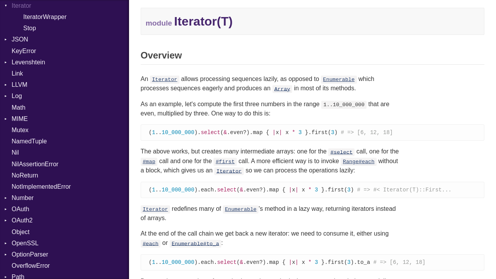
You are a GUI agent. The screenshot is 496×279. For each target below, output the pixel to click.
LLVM (20, 84)
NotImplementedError (41, 186)
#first (225, 162)
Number (23, 198)
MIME (20, 118)
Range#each (359, 162)
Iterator (164, 80)
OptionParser (30, 254)
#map (149, 162)
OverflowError (31, 265)
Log (17, 96)
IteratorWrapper (45, 17)
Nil (15, 152)
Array (282, 89)
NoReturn (25, 175)
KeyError (24, 51)
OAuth (20, 209)
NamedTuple (29, 141)
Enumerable (339, 80)
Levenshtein (28, 62)
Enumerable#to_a (195, 244)
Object (20, 232)
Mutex (20, 130)
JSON (20, 39)
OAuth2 (22, 220)
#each (150, 244)
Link (17, 73)
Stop (29, 28)
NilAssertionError (35, 164)
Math (19, 107)
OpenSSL (25, 243)
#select (342, 152)
